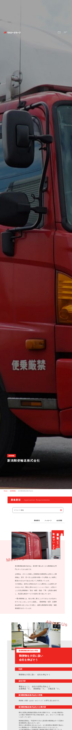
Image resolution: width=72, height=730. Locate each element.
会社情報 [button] (58, 521)
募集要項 (33, 521)
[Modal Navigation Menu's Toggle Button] (65, 33)
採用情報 (13, 491)
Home (6, 491)
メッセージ (46, 521)
